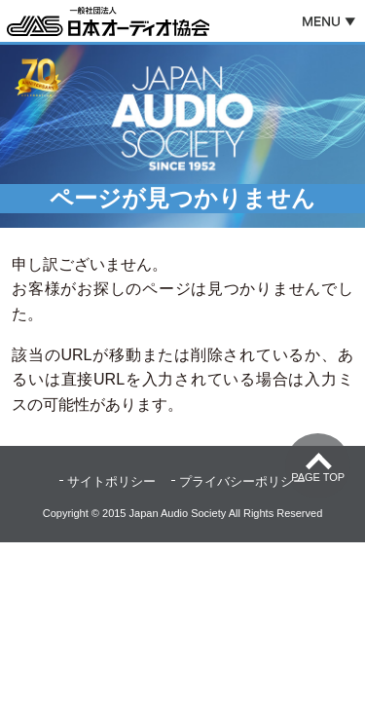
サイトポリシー (111, 481)
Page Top (318, 477)
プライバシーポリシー (242, 481)
